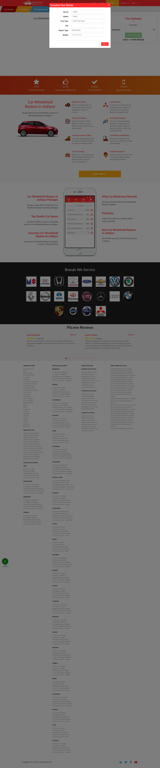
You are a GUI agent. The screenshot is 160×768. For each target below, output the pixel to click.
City (66, 26)
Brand (65, 12)
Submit (105, 44)
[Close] (109, 5)
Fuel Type (64, 21)
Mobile (65, 35)
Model (65, 16)
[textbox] (87, 25)
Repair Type (63, 30)
